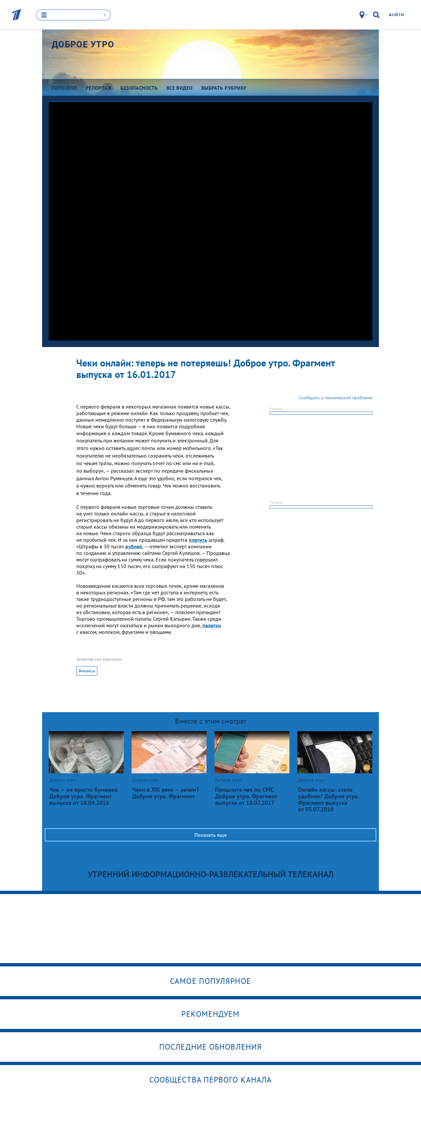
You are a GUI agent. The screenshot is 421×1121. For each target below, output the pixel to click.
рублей (133, 546)
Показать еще (210, 835)
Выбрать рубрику (224, 88)
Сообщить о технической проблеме (335, 398)
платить (198, 539)
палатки (211, 625)
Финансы (86, 671)
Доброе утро (83, 44)
